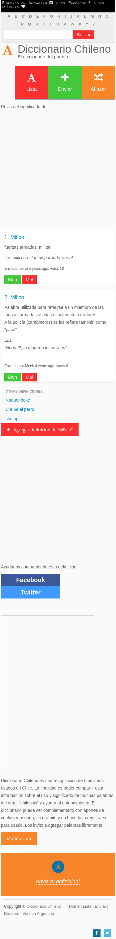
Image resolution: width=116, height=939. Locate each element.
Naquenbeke (18, 400)
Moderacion (19, 838)
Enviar (65, 82)
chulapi (12, 418)
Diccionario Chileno (64, 49)
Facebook (30, 579)
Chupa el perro (20, 409)
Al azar (98, 82)
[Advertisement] (58, 171)
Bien (12, 280)
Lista (31, 82)
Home (74, 906)
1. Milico (14, 237)
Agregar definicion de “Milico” (40, 430)
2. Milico (14, 297)
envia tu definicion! (58, 881)
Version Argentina (38, 913)
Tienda (15, 6)
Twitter (31, 592)
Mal (29, 280)
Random (11, 913)
